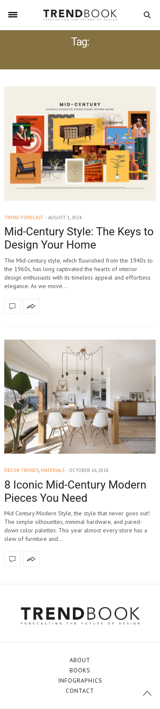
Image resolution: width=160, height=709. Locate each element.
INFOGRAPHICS (80, 680)
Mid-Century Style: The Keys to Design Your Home (79, 238)
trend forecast (24, 217)
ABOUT (80, 660)
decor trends (21, 470)
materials (52, 470)
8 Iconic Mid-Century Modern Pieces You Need (75, 491)
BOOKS (80, 670)
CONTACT (80, 691)
